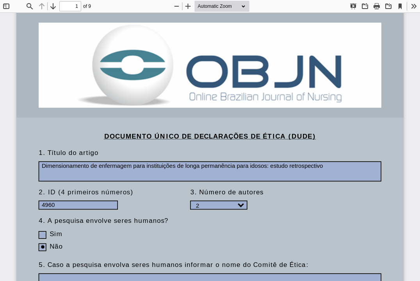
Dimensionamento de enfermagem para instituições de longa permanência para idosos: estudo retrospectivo (210, 171)
